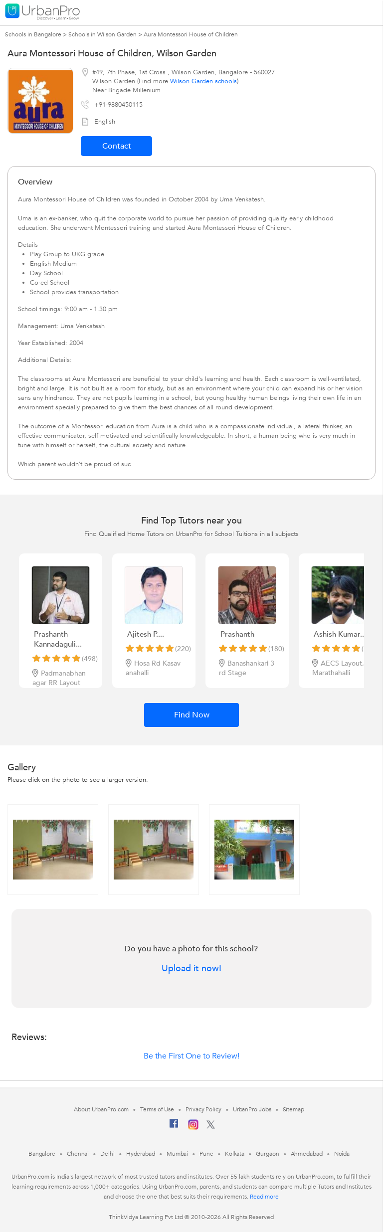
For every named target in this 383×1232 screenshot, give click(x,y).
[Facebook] (174, 1127)
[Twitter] (210, 1127)
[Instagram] (193, 1128)
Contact (116, 146)
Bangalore (41, 1154)
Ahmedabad (307, 1154)
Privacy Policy (203, 1109)
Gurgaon (267, 1154)
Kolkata (234, 1154)
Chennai (78, 1154)
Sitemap (293, 1109)
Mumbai (177, 1154)
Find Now (191, 714)
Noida (342, 1154)
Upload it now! (191, 968)
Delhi (107, 1154)
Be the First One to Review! (191, 1056)
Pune (206, 1154)
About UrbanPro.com (101, 1109)
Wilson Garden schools (203, 81)
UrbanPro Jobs (252, 1109)
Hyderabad (140, 1154)
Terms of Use (157, 1109)
